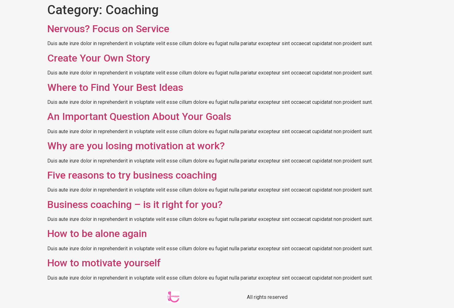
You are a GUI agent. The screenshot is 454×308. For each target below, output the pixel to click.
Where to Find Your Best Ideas (115, 87)
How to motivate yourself (104, 263)
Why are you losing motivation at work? (136, 146)
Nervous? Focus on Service (108, 29)
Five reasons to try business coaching (132, 175)
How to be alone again (97, 234)
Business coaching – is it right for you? (135, 204)
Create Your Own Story (98, 58)
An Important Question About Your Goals (139, 116)
